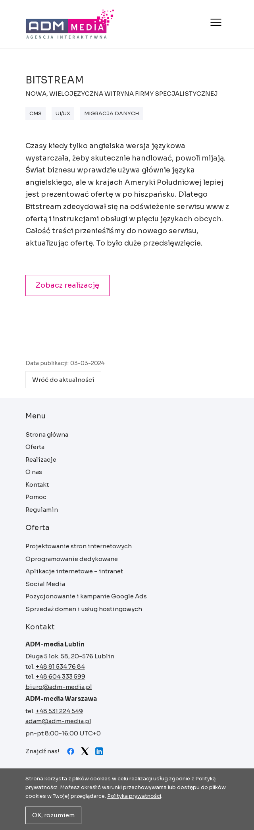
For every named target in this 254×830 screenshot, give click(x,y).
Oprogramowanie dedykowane (71, 559)
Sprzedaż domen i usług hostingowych (83, 609)
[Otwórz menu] (215, 22)
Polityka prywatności (134, 796)
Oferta (34, 447)
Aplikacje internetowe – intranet (74, 571)
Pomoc (35, 497)
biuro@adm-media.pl (58, 687)
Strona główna (70, 24)
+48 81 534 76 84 (60, 666)
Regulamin (41, 509)
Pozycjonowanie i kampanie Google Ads (86, 596)
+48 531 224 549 (59, 711)
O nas (33, 472)
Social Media (45, 584)
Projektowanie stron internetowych (78, 546)
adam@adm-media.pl (58, 721)
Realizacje (40, 459)
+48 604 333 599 (60, 676)
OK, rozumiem (53, 815)
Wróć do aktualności (63, 379)
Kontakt (37, 484)
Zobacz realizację (67, 285)
